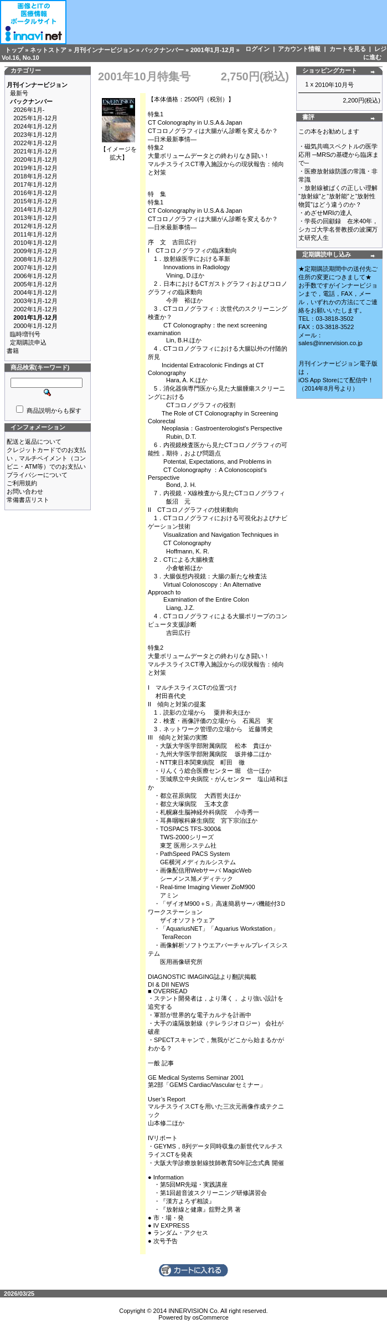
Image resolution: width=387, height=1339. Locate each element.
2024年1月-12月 (35, 126)
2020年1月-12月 (35, 159)
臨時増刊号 (25, 334)
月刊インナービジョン (104, 50)
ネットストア (48, 50)
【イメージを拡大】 (118, 150)
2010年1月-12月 (35, 242)
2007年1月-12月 (35, 267)
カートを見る (347, 48)
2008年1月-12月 (35, 259)
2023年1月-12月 (35, 134)
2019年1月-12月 (35, 168)
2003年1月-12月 (35, 300)
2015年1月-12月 (35, 201)
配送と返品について (34, 441)
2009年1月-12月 (35, 251)
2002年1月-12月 (35, 309)
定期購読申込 (28, 342)
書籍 (13, 350)
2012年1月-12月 (35, 226)
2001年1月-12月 (212, 50)
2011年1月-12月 (35, 234)
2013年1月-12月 (35, 217)
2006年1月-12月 (35, 276)
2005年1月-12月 (35, 284)
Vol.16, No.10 (20, 57)
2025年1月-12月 (35, 118)
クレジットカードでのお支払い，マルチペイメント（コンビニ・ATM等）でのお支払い (46, 458)
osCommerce (210, 1317)
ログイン (257, 48)
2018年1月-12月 (35, 176)
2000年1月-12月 (35, 325)
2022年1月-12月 (35, 143)
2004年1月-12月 (35, 292)
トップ (14, 50)
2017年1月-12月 (35, 184)
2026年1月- (28, 109)
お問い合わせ (25, 491)
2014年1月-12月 (35, 209)
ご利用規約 (22, 483)
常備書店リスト (28, 499)
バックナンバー (162, 50)
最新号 (19, 93)
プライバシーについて (37, 474)
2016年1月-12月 (35, 192)
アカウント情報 (299, 48)
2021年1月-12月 (35, 151)
